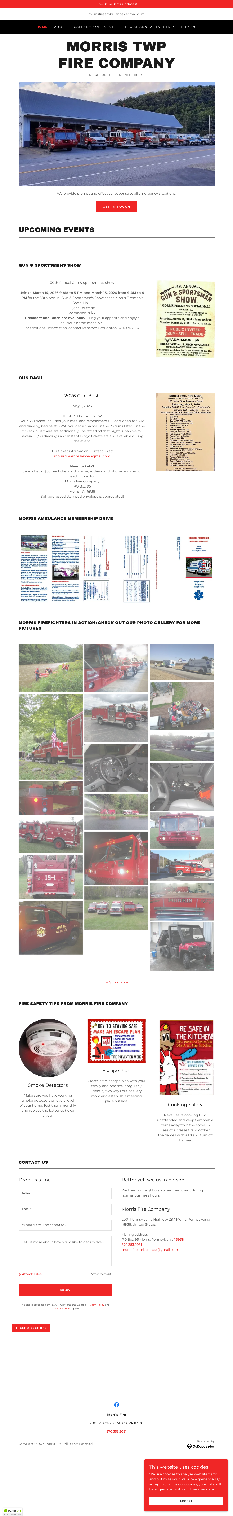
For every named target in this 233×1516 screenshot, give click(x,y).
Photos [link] (189, 27)
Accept (186, 1501)
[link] (116, 67)
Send (65, 1290)
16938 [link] (179, 1240)
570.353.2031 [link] (132, 1245)
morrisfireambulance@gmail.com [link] (116, 14)
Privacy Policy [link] (95, 1304)
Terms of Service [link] (61, 1308)
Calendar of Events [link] (95, 27)
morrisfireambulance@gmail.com (82, 456)
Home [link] (42, 27)
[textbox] (65, 1193)
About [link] (60, 27)
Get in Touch (116, 206)
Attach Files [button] (32, 1274)
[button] (148, 26)
